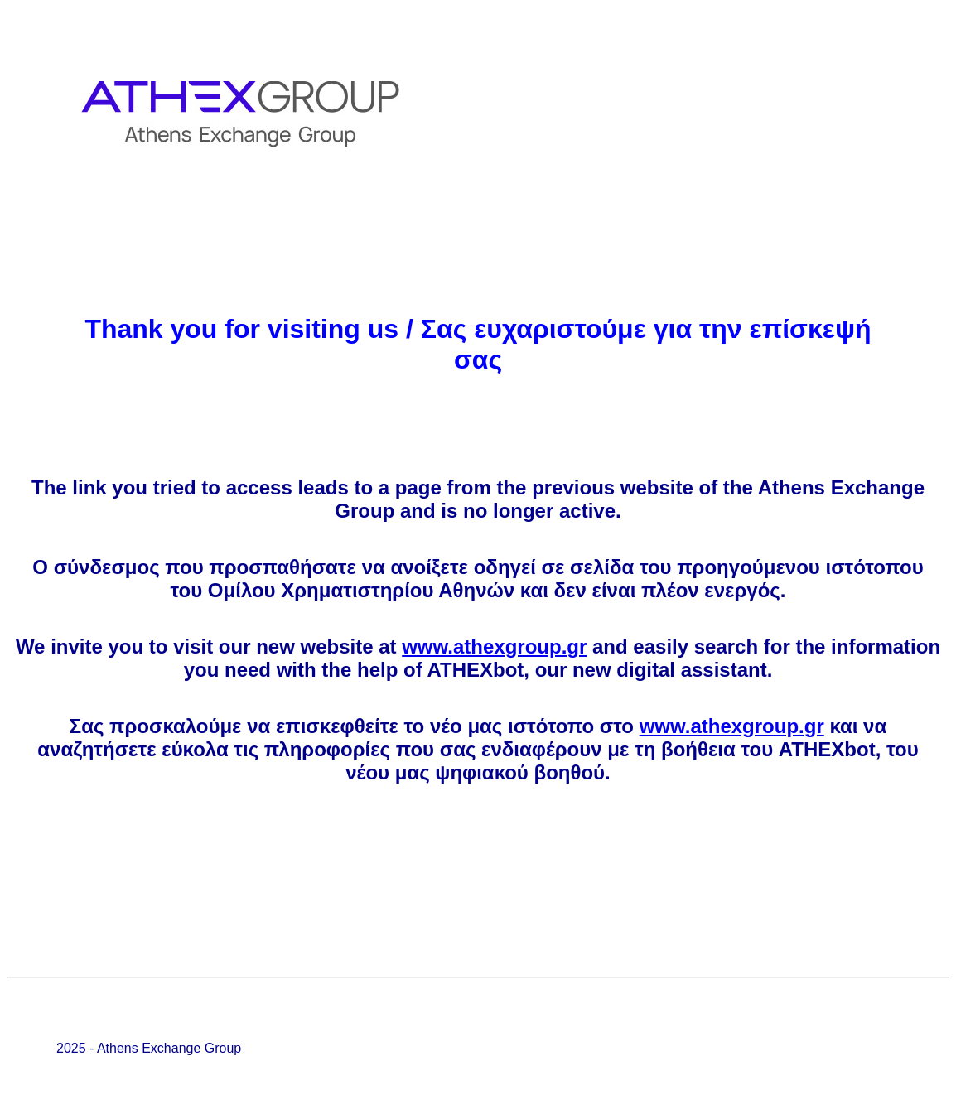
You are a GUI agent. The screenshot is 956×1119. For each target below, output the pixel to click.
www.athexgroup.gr (494, 646)
